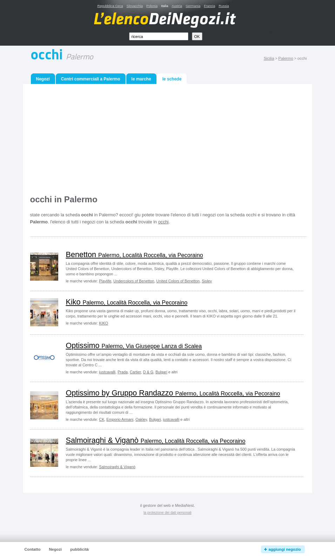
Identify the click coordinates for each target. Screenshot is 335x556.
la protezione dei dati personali (167, 513)
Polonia (152, 6)
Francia (209, 6)
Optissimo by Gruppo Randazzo (173, 392)
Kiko (127, 301)
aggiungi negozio (285, 549)
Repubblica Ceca (110, 6)
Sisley (207, 281)
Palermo (285, 58)
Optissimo (134, 345)
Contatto (33, 549)
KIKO (103, 323)
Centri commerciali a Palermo (90, 79)
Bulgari (161, 372)
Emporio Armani (119, 419)
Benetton (134, 254)
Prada (123, 372)
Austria (177, 6)
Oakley (141, 419)
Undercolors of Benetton (133, 281)
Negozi (43, 79)
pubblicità (79, 549)
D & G (148, 372)
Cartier (135, 372)
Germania (193, 6)
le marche (141, 79)
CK (101, 419)
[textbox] (158, 36)
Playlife (105, 281)
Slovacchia (135, 6)
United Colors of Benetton (178, 281)
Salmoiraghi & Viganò (156, 440)
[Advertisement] (168, 140)
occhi (163, 221)
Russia (224, 6)
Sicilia (269, 58)
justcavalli (107, 372)
